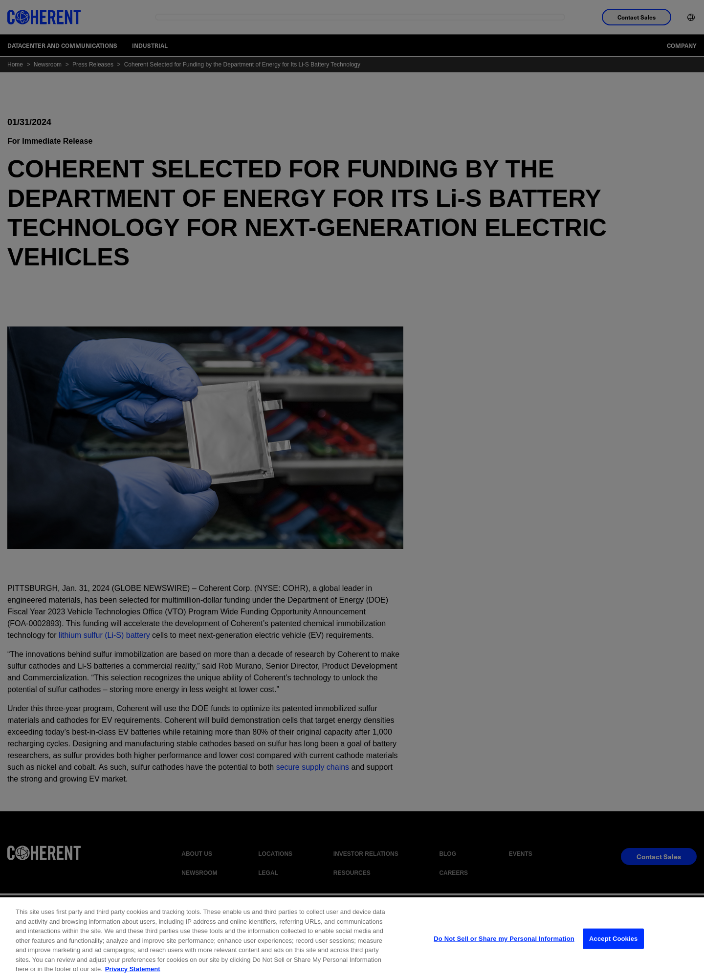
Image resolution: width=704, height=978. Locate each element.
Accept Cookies (613, 947)
